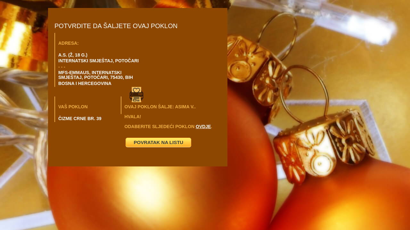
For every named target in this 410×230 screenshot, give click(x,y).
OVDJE (203, 126)
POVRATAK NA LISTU (158, 142)
